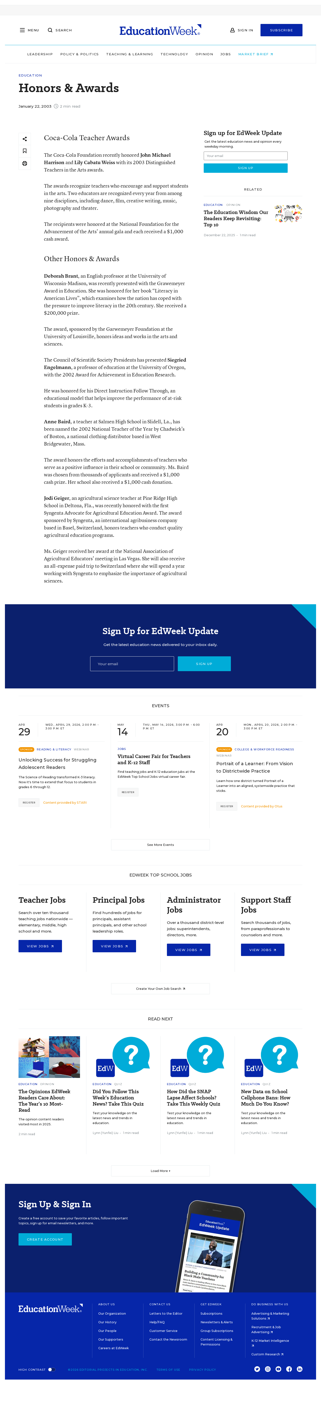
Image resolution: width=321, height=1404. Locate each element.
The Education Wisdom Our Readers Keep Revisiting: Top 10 (236, 218)
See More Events (160, 845)
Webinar (81, 749)
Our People (107, 1331)
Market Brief (266, 54)
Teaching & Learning (140, 54)
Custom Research (267, 1354)
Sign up (204, 664)
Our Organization (112, 1313)
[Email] (132, 663)
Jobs (236, 54)
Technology (185, 54)
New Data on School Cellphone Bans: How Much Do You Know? (265, 1098)
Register (29, 802)
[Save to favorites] (25, 151)
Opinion (214, 54)
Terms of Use (168, 1369)
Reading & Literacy (54, 749)
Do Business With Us (269, 1304)
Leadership (50, 54)
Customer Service (163, 1331)
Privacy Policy (202, 1369)
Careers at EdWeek (113, 1348)
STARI (82, 802)
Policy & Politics (90, 54)
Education (30, 75)
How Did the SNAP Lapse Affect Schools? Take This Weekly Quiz (193, 1098)
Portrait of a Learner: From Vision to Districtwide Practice (254, 767)
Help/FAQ (157, 1322)
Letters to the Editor (165, 1313)
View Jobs (40, 946)
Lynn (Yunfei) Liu (105, 1133)
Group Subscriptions (217, 1331)
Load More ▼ (161, 1171)
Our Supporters (110, 1339)
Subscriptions (211, 1313)
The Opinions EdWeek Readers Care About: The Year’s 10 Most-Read (44, 1101)
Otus (278, 806)
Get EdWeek (211, 1304)
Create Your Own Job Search (160, 989)
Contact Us (159, 1304)
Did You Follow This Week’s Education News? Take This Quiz (118, 1098)
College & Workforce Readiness (264, 749)
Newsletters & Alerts (217, 1322)
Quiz (118, 1084)
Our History (107, 1322)
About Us (106, 1304)
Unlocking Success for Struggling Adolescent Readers (58, 763)
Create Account (45, 1239)
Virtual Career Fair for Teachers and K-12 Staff (154, 759)
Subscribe (281, 30)
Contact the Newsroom (168, 1339)
